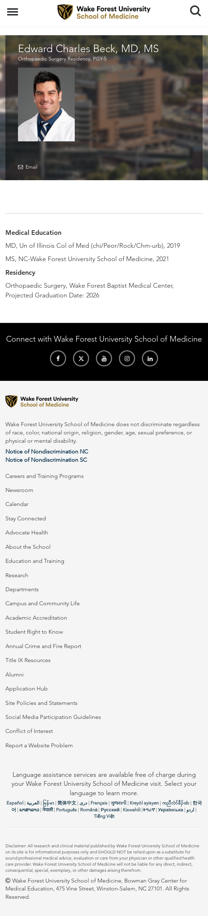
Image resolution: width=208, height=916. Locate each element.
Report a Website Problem (39, 745)
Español (14, 803)
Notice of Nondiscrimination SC (46, 459)
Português (66, 809)
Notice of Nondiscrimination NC (46, 451)
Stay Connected (25, 518)
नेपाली (47, 809)
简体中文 (66, 803)
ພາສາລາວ (29, 809)
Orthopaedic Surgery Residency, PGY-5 (62, 58)
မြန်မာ (48, 803)
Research (16, 575)
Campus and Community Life (42, 603)
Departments (22, 589)
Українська (170, 809)
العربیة (33, 803)
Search (193, 8)
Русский (110, 809)
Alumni (14, 674)
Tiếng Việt (104, 816)
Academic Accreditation (36, 617)
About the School (28, 546)
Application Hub (26, 688)
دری (83, 803)
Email (31, 167)
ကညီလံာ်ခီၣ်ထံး (175, 803)
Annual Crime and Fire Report (43, 646)
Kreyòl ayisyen (144, 803)
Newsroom (19, 490)
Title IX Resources (28, 660)
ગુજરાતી (118, 803)
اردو (190, 809)
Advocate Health (26, 532)
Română (88, 809)
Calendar (16, 504)
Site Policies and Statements (41, 702)
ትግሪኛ (149, 809)
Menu (13, 8)
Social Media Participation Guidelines (53, 717)
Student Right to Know (34, 631)
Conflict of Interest (29, 731)
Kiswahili (131, 809)
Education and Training (34, 560)
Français (99, 803)
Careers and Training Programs (44, 476)
